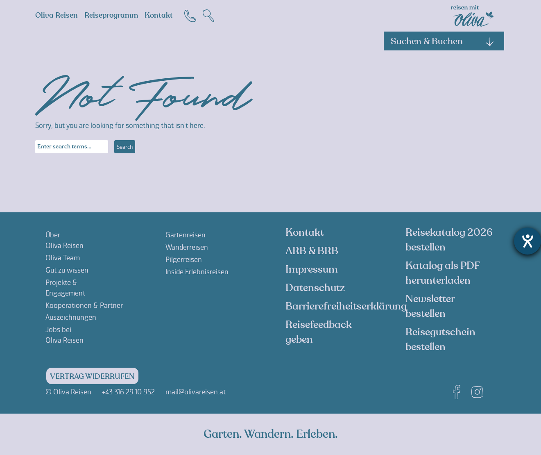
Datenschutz (315, 287)
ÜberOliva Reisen (64, 240)
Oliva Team (62, 257)
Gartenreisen (185, 234)
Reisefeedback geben (318, 332)
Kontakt (159, 15)
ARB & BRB (311, 250)
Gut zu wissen (66, 270)
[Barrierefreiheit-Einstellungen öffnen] (527, 241)
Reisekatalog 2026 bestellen (449, 240)
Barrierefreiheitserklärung (346, 306)
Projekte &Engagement (65, 288)
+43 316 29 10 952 (128, 391)
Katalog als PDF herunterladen (442, 273)
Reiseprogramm (111, 15)
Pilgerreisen (183, 259)
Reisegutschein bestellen (440, 339)
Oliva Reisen (56, 15)
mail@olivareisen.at (195, 391)
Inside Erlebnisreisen (197, 271)
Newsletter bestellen (430, 306)
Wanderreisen (186, 247)
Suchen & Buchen (443, 41)
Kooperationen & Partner (84, 305)
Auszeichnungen (70, 317)
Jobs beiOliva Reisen (64, 335)
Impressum (311, 269)
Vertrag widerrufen (92, 376)
